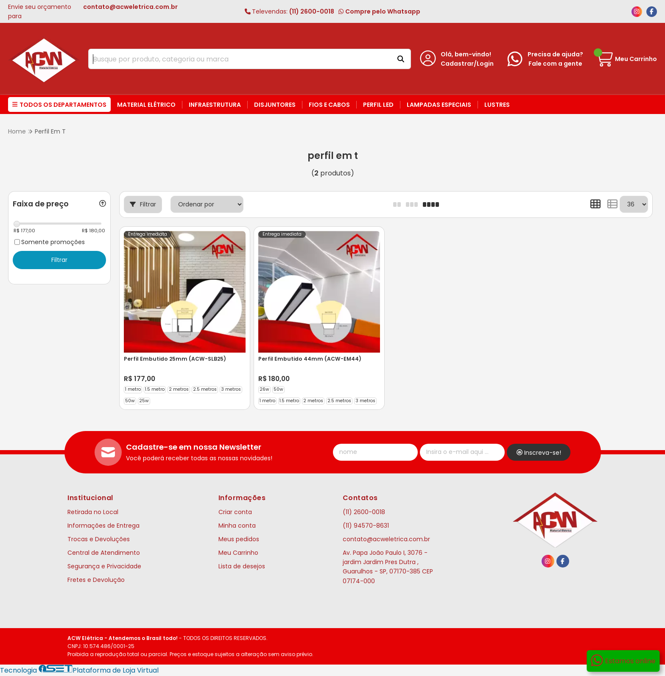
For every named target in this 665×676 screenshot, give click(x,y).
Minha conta (237, 525)
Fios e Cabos (329, 104)
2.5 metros (205, 389)
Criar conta (235, 512)
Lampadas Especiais (439, 104)
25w (144, 401)
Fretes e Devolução (96, 580)
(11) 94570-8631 (366, 525)
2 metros (179, 389)
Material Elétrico (146, 104)
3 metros (231, 389)
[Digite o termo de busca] (239, 59)
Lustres (497, 104)
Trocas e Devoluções (98, 539)
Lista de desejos (241, 566)
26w (264, 389)
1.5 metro (155, 389)
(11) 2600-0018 (289, 11)
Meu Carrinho (238, 552)
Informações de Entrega (103, 525)
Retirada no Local (92, 512)
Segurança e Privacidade (104, 566)
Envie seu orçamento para (93, 11)
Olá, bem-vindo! (466, 54)
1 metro (133, 389)
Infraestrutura (215, 104)
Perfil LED (378, 104)
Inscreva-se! (539, 452)
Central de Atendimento (103, 552)
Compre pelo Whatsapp (379, 11)
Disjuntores (275, 104)
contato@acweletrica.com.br (386, 539)
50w (130, 401)
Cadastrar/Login (467, 63)
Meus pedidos (238, 539)
